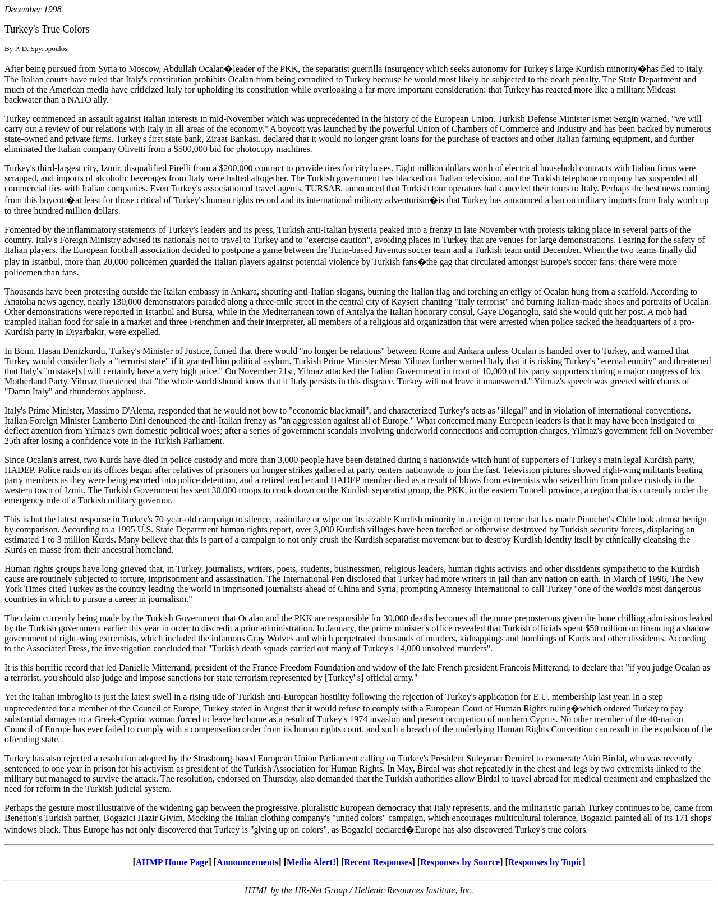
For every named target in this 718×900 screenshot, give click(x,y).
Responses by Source (460, 862)
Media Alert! (311, 862)
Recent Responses (378, 862)
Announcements (247, 862)
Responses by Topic (545, 862)
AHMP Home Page (172, 862)
